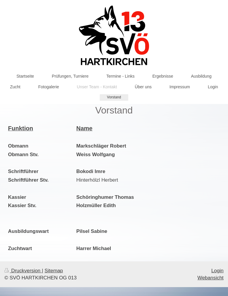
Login (217, 270)
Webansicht (210, 278)
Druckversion (23, 270)
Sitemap (54, 270)
